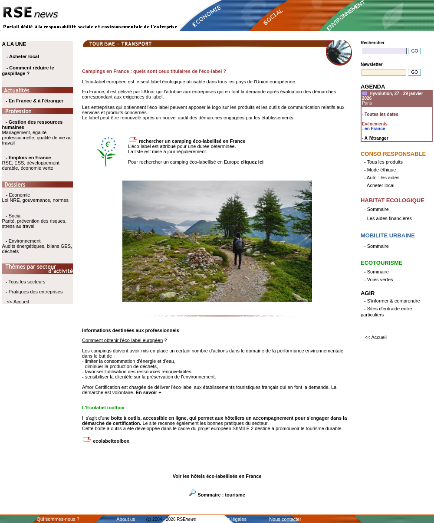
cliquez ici (252, 161)
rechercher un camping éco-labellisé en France (192, 141)
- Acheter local (23, 56)
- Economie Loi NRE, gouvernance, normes (35, 197)
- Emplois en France (28, 157)
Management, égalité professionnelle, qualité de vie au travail (37, 132)
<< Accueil (18, 301)
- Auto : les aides (381, 177)
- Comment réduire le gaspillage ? (28, 70)
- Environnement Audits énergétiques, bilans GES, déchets (37, 246)
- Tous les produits (383, 161)
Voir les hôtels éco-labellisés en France (217, 476)
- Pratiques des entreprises (34, 291)
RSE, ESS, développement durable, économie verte (30, 165)
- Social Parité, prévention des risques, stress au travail (34, 221)
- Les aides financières (388, 218)
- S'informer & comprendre (392, 300)
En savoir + (148, 392)
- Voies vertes (378, 279)
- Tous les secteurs (26, 281)
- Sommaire (376, 209)
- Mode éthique (380, 169)
